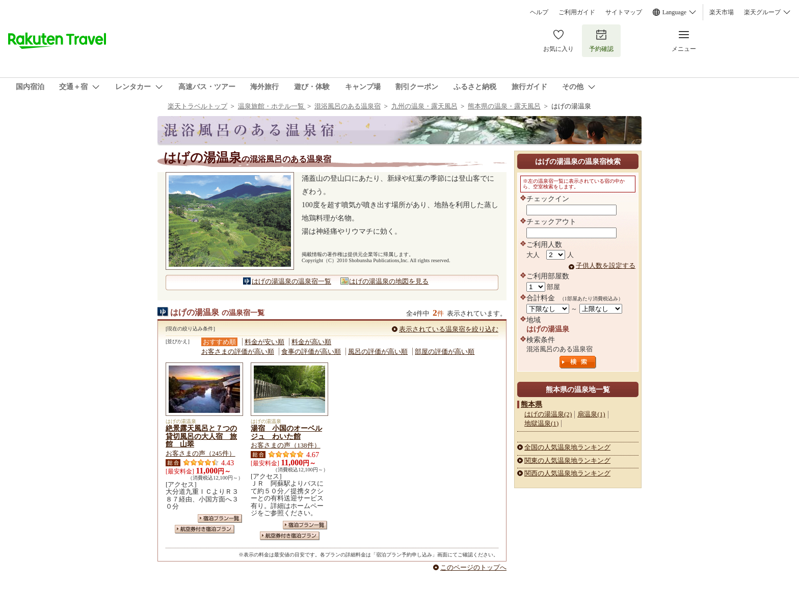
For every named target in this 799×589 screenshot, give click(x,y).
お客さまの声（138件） (286, 445)
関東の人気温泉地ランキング (567, 460)
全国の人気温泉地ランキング (567, 447)
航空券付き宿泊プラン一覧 (204, 529)
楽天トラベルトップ (197, 106)
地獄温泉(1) (541, 423)
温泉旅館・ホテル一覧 (272, 106)
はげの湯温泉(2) (548, 414)
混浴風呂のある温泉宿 (347, 106)
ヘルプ (539, 12)
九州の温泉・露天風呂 (424, 106)
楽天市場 (721, 12)
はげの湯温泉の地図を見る (389, 281)
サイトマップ (623, 12)
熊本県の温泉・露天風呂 (504, 106)
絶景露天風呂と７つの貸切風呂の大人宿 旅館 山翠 (201, 436)
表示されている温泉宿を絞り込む (448, 329)
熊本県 (531, 404)
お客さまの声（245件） (200, 453)
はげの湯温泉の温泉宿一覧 (291, 281)
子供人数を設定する (605, 265)
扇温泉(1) (591, 414)
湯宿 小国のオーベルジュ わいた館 (286, 432)
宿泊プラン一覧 (220, 518)
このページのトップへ (473, 567)
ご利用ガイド (576, 12)
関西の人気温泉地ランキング (567, 473)
